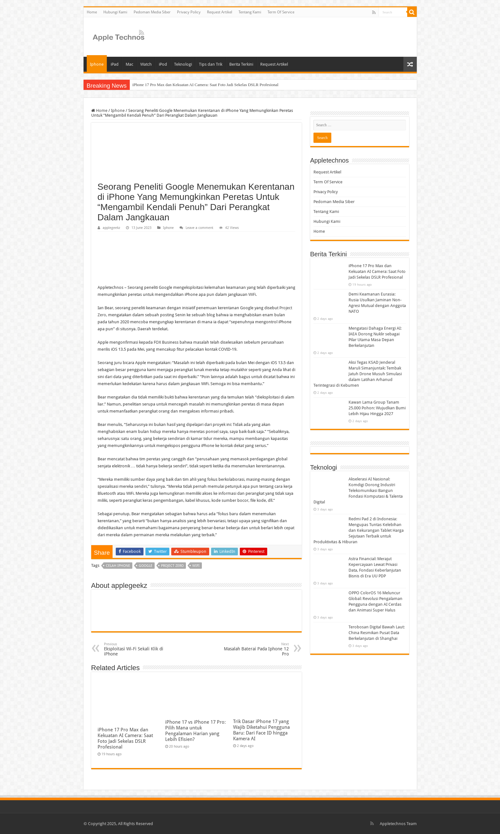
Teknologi (183, 64)
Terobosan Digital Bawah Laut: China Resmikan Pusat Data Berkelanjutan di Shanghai (377, 633)
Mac (129, 64)
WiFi (252, 294)
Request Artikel (219, 12)
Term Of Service (281, 12)
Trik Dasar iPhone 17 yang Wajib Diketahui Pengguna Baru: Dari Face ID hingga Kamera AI (261, 730)
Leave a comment (199, 228)
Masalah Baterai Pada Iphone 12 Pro (256, 649)
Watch (146, 64)
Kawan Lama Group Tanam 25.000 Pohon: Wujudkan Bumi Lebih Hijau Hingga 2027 (377, 408)
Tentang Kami (250, 12)
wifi (196, 566)
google (145, 566)
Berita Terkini (241, 64)
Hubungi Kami (115, 12)
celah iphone (118, 566)
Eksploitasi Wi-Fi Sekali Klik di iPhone (136, 649)
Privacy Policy (189, 12)
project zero (172, 566)
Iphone (97, 64)
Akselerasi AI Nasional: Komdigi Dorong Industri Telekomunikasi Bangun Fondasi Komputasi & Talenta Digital (358, 490)
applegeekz (111, 228)
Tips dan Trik (210, 64)
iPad (115, 64)
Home (92, 12)
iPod (163, 64)
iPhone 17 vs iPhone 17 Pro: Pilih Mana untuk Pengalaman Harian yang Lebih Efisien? (195, 730)
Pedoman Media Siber (152, 12)
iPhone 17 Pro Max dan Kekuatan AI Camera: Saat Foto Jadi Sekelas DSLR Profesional (205, 84)
